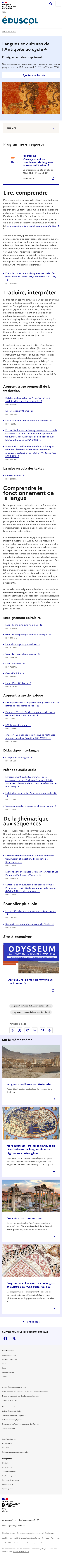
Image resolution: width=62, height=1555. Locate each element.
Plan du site (55, 1538)
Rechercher (50, 3)
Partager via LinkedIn (34, 1030)
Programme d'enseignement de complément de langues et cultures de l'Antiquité (38, 160)
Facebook (5, 1338)
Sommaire (11, 128)
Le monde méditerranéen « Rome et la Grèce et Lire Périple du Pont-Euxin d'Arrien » (31, 873)
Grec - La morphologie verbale (21, 654)
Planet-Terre (7, 1443)
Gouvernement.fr (9, 1471)
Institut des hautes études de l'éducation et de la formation (25, 1392)
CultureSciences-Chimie (11, 1411)
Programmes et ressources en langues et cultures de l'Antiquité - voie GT (31, 1285)
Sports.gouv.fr (7, 1489)
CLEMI (4, 1376)
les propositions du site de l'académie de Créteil (31, 225)
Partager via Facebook (12, 1030)
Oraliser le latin (13, 475)
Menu (58, 3)
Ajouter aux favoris (34, 75)
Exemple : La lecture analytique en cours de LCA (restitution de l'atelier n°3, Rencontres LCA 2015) (30, 276)
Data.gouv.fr (7, 1467)
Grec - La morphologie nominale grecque (26, 634)
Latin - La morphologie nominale (22, 624)
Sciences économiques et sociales (15, 1452)
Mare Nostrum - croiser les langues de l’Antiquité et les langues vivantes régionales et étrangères (31, 1149)
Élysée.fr (5, 1463)
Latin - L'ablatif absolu (16, 683)
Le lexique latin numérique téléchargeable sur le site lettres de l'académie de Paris (32, 704)
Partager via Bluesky (27, 1030)
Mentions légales (8, 1533)
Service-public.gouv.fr (10, 1480)
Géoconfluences (8, 1428)
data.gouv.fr (8, 1520)
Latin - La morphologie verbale (21, 644)
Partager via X (19, 1030)
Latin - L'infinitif (13, 663)
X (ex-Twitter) (14, 1338)
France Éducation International (14, 1387)
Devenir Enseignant (9, 1359)
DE (5, 1543)
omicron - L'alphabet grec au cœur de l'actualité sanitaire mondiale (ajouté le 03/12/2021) (30, 736)
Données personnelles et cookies (30, 1533)
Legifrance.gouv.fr (9, 1476)
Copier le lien (50, 1030)
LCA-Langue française (16, 725)
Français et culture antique (24, 1218)
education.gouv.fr (9, 1355)
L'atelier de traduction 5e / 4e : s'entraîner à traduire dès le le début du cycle (27, 399)
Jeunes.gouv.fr (7, 1484)
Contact (45, 1538)
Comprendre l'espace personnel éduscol (32, 1543)
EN (9, 1543)
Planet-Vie (6, 1448)
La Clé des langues (9, 1439)
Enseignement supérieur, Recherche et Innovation (21, 1396)
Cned (4, 1368)
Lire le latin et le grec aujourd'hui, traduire (27, 420)
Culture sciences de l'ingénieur (14, 1415)
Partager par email (42, 1030)
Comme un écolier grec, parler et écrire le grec (29, 806)
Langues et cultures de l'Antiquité (29, 1084)
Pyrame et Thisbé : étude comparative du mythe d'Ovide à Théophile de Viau (30, 714)
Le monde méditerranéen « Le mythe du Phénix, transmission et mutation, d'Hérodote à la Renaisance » (29, 859)
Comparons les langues (17, 757)
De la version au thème (17, 410)
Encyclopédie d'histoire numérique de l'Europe (20, 1424)
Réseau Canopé (8, 1372)
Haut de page (32, 1321)
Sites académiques (9, 1400)
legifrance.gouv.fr (27, 1520)
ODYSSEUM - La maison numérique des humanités (30, 981)
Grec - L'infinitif (13, 673)
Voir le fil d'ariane (9, 31)
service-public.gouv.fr (12, 1525)
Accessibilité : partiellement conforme (25, 1538)
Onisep (5, 1364)
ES (14, 1543)
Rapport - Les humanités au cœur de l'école (28, 924)
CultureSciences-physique (12, 1420)
